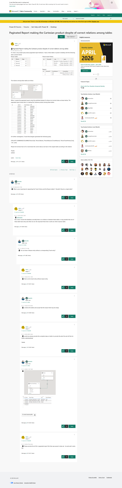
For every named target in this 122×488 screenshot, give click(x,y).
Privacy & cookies (93, 477)
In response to (19, 212)
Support (76, 11)
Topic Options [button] (70, 36)
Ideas (49, 11)
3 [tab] (95, 74)
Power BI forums (15, 27)
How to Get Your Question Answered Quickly (93, 86)
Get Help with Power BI (39, 27)
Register (93, 15)
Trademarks (109, 477)
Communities (56, 11)
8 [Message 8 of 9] (26, 422)
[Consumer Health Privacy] (30, 482)
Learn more (12, 6)
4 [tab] (96, 74)
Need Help (18, 157)
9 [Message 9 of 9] (26, 453)
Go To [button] (109, 15)
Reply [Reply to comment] (72, 197)
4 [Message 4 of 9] (22, 255)
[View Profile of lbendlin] (20, 181)
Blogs (63, 11)
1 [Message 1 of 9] (15, 161)
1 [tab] (93, 74)
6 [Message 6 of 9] (26, 312)
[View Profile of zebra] (16, 43)
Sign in (98, 15)
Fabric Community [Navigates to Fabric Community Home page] (26, 11)
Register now (95, 21)
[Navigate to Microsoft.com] (13, 11)
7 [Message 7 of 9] (26, 347)
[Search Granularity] (68, 18)
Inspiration (42, 11)
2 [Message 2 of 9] (15, 194)
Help (104, 15)
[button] (61, 36)
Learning (69, 11)
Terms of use (102, 477)
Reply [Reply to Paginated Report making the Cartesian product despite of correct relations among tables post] (72, 161)
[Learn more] (86, 70)
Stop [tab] (98, 74)
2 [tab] (94, 74)
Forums (35, 11)
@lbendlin (19, 217)
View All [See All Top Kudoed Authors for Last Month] (83, 154)
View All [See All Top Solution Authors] (83, 121)
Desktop (54, 27)
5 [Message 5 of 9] (26, 284)
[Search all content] (94, 18)
